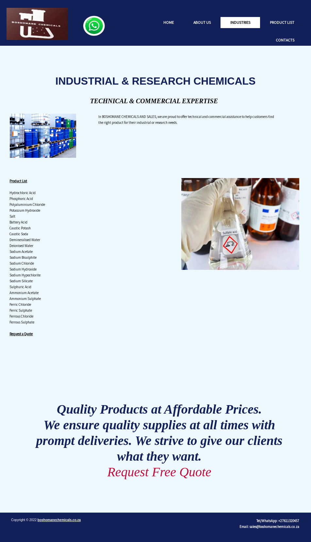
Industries (240, 22)
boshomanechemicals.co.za (59, 520)
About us (202, 22)
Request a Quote (21, 334)
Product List (282, 22)
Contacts (285, 40)
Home (168, 22)
